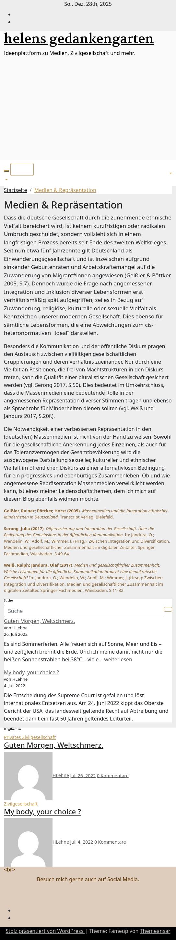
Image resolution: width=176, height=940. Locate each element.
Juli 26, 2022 (83, 775)
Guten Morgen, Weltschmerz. (39, 621)
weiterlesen (118, 659)
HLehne (36, 775)
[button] (6, 171)
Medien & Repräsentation (65, 190)
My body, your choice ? (31, 672)
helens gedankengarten (79, 38)
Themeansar (155, 931)
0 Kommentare (113, 775)
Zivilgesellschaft (39, 737)
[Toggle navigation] (22, 169)
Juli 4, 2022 (81, 842)
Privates (13, 737)
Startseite (15, 190)
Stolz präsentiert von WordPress (45, 931)
